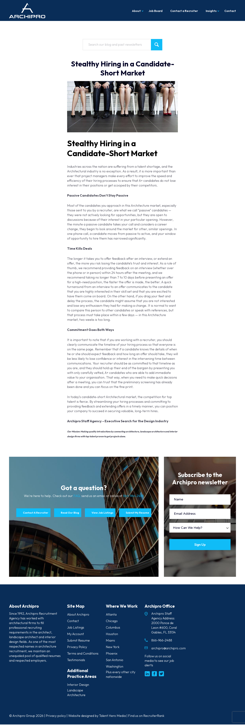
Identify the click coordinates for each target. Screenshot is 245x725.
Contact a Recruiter (184, 11)
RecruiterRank (153, 716)
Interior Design (78, 685)
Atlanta (111, 615)
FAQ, (77, 496)
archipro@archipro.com (168, 649)
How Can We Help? (187, 528)
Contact (230, 11)
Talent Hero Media (112, 716)
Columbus (113, 628)
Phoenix (111, 654)
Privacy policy (56, 716)
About (136, 11)
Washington (114, 667)
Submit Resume (78, 641)
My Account (75, 634)
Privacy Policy (77, 647)
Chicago (112, 621)
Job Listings (75, 628)
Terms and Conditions (82, 654)
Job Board (155, 11)
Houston (112, 634)
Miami (110, 641)
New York (112, 647)
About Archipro (78, 615)
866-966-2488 (133, 496)
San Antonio (114, 660)
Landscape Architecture (76, 693)
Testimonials (76, 660)
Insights (211, 11)
